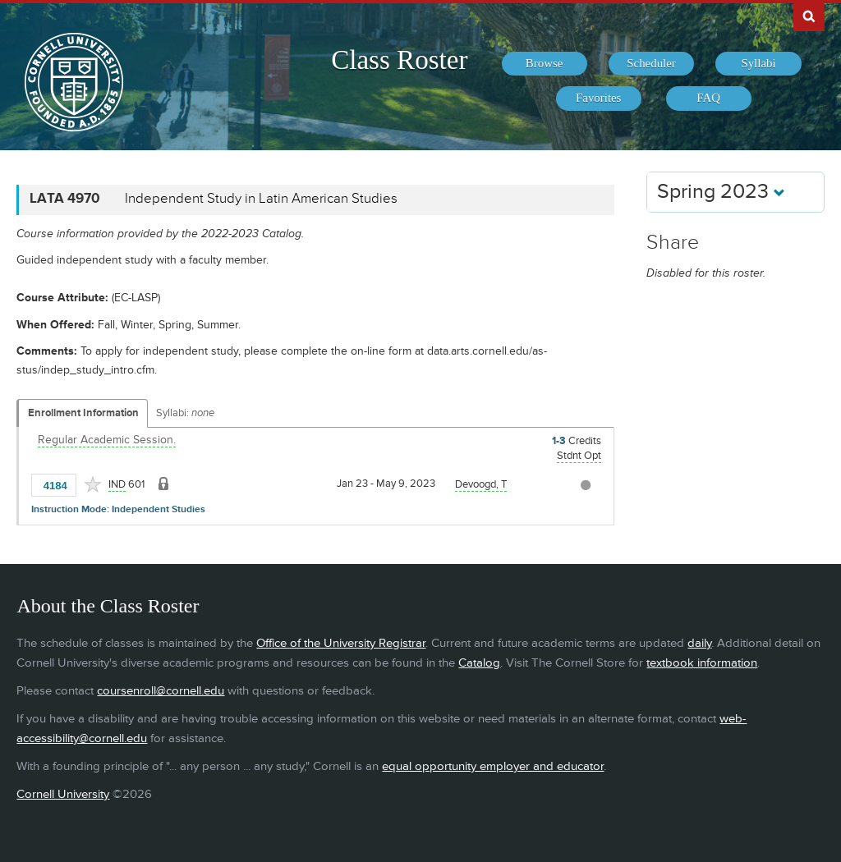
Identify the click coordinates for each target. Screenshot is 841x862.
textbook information (701, 663)
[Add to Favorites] (93, 484)
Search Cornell (809, 15)
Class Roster (399, 60)
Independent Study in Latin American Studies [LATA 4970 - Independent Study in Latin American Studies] (261, 198)
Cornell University (62, 794)
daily (699, 643)
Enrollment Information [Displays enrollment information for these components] (83, 413)
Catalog (479, 663)
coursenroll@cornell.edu (160, 691)
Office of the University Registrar (340, 643)
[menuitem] (544, 64)
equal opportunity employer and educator (493, 766)
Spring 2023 (721, 191)
